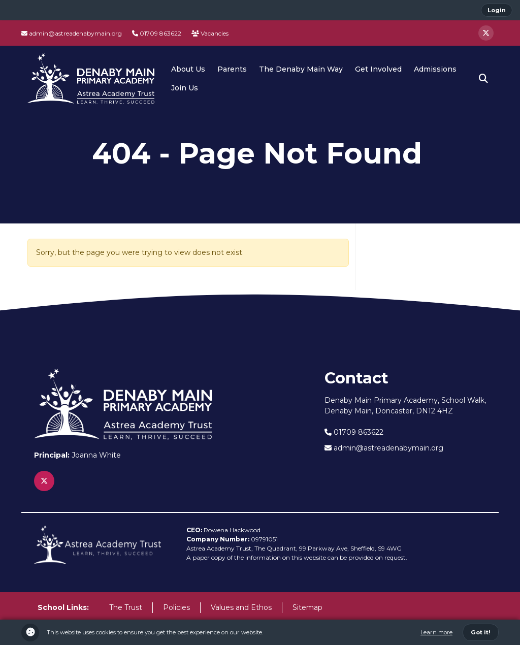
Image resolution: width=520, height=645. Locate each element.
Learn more (436, 632)
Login (497, 10)
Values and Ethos (241, 607)
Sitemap (307, 607)
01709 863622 (156, 33)
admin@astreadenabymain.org (71, 33)
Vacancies (210, 33)
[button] (483, 79)
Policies (176, 607)
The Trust (125, 607)
